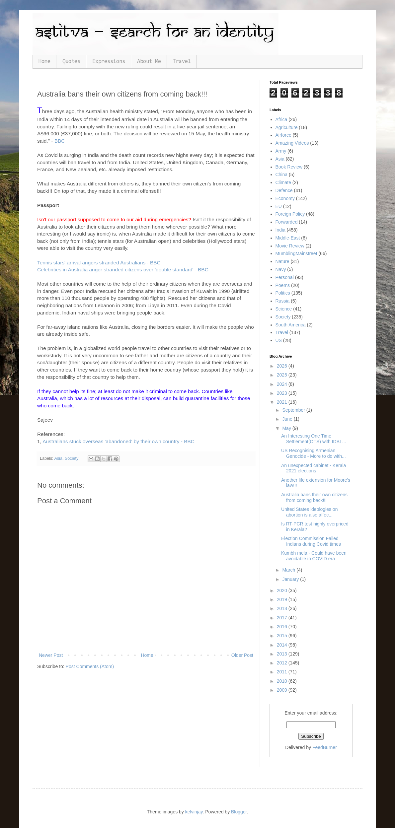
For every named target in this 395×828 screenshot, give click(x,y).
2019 (282, 599)
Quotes (71, 61)
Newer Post (51, 655)
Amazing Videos (292, 143)
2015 (282, 635)
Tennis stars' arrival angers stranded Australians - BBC (99, 262)
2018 (282, 608)
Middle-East (288, 238)
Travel (182, 61)
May (287, 428)
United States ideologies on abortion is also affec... (309, 512)
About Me (149, 61)
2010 (282, 681)
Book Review (289, 167)
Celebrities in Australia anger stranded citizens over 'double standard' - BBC (122, 269)
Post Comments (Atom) (90, 666)
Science (284, 308)
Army (281, 151)
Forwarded (287, 222)
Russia (283, 301)
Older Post (242, 655)
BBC (59, 141)
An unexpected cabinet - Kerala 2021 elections (313, 468)
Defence (284, 190)
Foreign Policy (290, 214)
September (294, 410)
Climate (283, 182)
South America (291, 324)
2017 (282, 617)
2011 (282, 671)
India (280, 230)
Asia (58, 458)
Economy (285, 198)
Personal (285, 277)
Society (71, 458)
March (289, 570)
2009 (282, 690)
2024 (282, 384)
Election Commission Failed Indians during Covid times (311, 541)
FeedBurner (324, 747)
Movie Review (290, 245)
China (282, 174)
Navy (281, 269)
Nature (282, 261)
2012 (282, 662)
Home (44, 61)
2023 (282, 393)
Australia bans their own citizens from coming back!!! (314, 497)
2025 (282, 375)
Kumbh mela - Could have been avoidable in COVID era (314, 555)
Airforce (283, 135)
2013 (282, 653)
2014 (282, 645)
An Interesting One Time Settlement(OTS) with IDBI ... (313, 438)
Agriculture (287, 127)
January (291, 579)
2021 (282, 402)
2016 (282, 626)
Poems (283, 285)
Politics (283, 293)
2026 (282, 366)
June (287, 419)
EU (279, 206)
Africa (281, 119)
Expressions (108, 61)
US (279, 340)
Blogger (239, 811)
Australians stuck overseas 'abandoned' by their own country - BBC (118, 441)
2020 (282, 590)
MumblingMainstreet (296, 253)
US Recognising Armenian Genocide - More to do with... (313, 453)
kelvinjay (194, 811)
